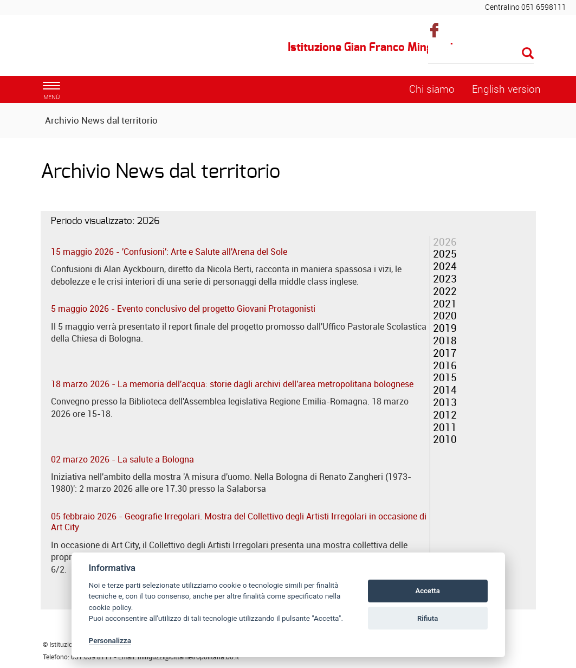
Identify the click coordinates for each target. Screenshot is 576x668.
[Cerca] (481, 54)
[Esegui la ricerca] (528, 54)
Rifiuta (427, 618)
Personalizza (110, 640)
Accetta (427, 591)
